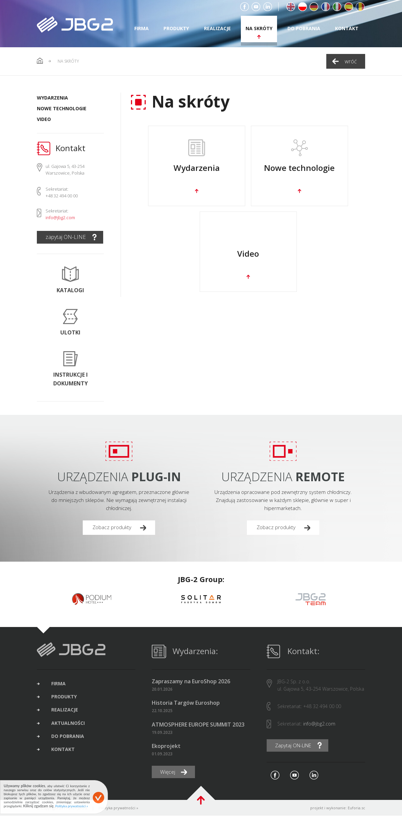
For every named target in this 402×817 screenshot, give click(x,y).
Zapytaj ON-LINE (295, 746)
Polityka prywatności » (118, 809)
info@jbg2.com (60, 217)
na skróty (259, 28)
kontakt (346, 28)
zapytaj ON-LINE (66, 237)
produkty (176, 28)
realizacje (217, 28)
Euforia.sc (356, 809)
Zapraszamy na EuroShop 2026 (191, 682)
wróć (351, 61)
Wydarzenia (52, 98)
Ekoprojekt (166, 746)
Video (44, 119)
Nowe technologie (61, 108)
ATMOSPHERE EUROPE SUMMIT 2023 (198, 725)
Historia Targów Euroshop (186, 703)
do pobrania (303, 28)
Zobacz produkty (113, 527)
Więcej (168, 773)
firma (141, 28)
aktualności (70, 727)
